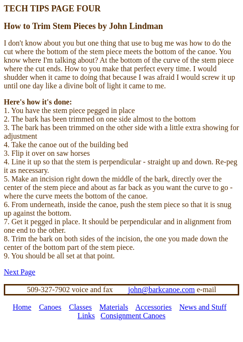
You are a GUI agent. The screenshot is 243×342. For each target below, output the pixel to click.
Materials (113, 307)
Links (86, 316)
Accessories (154, 307)
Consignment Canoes (133, 316)
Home (22, 307)
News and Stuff (202, 307)
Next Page (19, 272)
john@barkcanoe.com (161, 289)
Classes (80, 307)
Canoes (50, 307)
